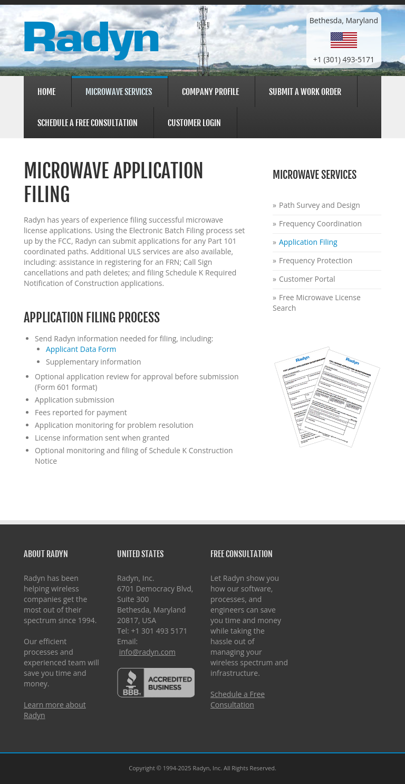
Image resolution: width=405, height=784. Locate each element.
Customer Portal (307, 279)
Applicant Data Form (81, 349)
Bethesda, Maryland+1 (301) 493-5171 (344, 39)
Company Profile (208, 90)
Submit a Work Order (305, 92)
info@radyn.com (147, 652)
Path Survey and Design (319, 205)
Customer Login (193, 121)
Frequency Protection (315, 260)
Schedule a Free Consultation (87, 123)
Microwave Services (117, 91)
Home (46, 92)
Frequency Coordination (320, 223)
